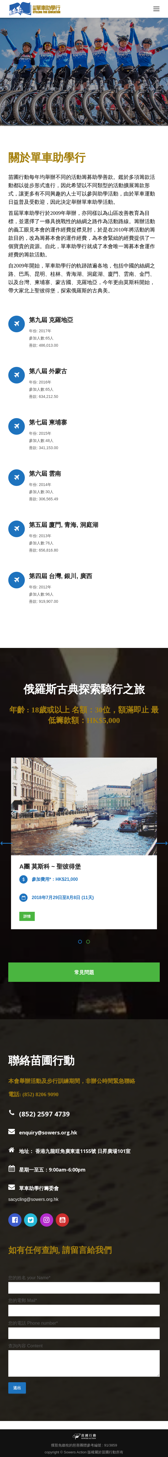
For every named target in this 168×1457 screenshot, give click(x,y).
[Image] (84, 806)
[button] (80, 942)
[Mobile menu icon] (156, 9)
